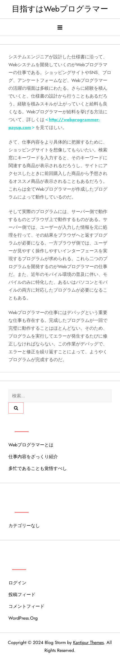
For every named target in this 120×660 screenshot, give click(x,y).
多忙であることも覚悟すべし (37, 468)
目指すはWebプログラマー (60, 9)
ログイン (17, 583)
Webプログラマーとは (30, 445)
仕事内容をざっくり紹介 (33, 456)
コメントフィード (26, 606)
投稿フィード (21, 594)
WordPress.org (23, 618)
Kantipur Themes (88, 642)
